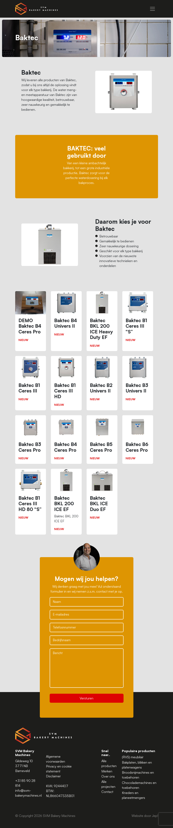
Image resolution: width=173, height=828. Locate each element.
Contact (107, 792)
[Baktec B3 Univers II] (137, 380)
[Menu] (152, 9)
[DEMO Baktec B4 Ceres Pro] (30, 318)
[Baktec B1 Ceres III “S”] (137, 318)
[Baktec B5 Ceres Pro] (102, 439)
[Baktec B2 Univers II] (102, 380)
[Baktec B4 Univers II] (66, 315)
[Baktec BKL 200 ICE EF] (66, 502)
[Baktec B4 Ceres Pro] (66, 439)
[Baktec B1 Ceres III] (30, 380)
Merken (106, 771)
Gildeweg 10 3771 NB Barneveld (24, 766)
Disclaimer (53, 776)
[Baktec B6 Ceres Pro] (137, 439)
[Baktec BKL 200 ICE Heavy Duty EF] (102, 321)
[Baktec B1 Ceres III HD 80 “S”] (30, 496)
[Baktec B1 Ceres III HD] (66, 383)
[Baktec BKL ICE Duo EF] (102, 496)
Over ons (108, 776)
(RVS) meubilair (132, 757)
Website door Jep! (145, 816)
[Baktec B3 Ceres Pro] (30, 439)
